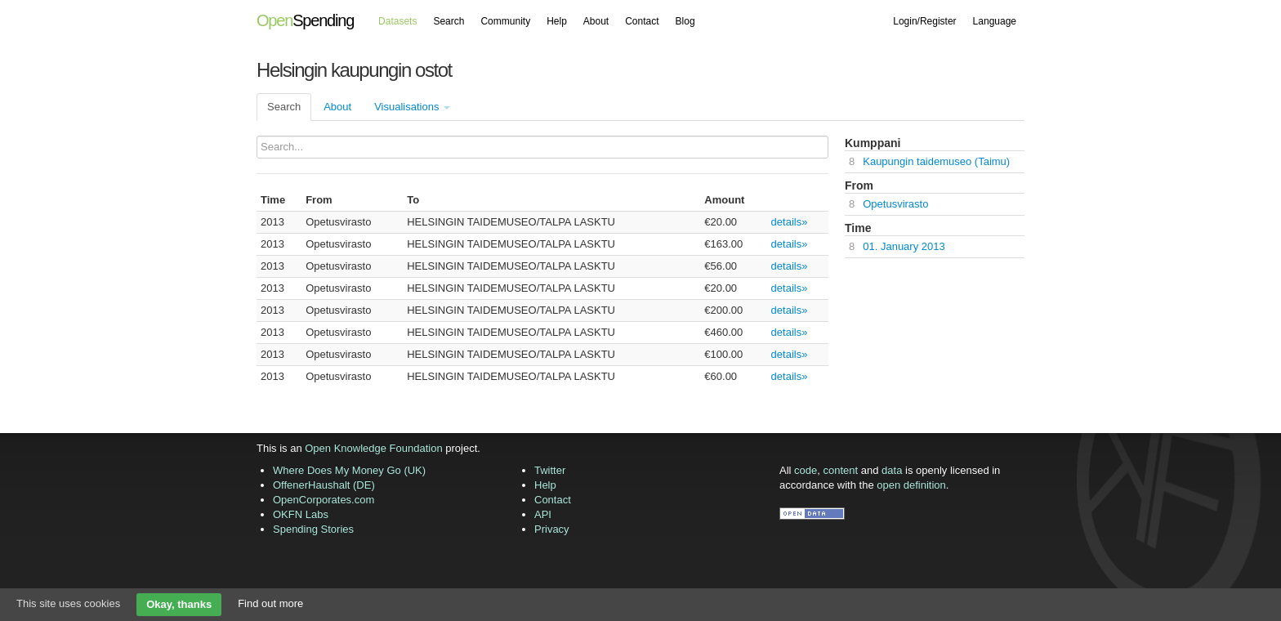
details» (789, 222)
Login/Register (924, 21)
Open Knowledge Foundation (373, 448)
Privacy (551, 529)
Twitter (549, 470)
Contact (641, 21)
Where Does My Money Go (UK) (349, 470)
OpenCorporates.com (323, 500)
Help (557, 21)
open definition (911, 485)
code (805, 470)
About (596, 21)
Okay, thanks (179, 604)
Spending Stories (313, 529)
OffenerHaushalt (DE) (324, 485)
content (841, 470)
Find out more (270, 603)
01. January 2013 (903, 246)
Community (505, 21)
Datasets (397, 21)
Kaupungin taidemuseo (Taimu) (936, 161)
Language (994, 21)
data (892, 470)
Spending (305, 20)
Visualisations (412, 107)
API (542, 514)
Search (448, 21)
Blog (685, 21)
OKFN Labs (300, 514)
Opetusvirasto (895, 204)
